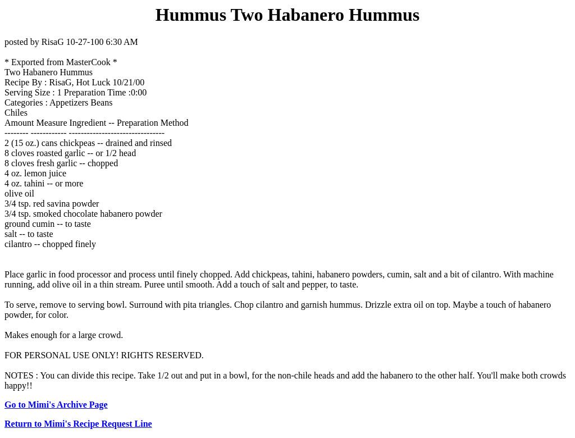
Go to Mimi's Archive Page (56, 404)
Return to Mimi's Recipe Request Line (78, 423)
